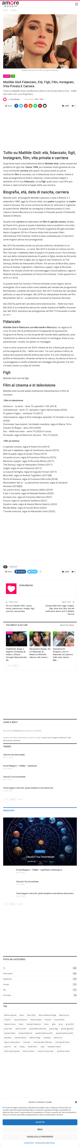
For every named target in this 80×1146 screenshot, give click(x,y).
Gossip (6, 76)
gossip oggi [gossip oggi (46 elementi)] (53, 1028)
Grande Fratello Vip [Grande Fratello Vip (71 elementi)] (25, 1033)
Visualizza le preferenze (40, 1137)
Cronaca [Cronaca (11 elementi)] (48, 1019)
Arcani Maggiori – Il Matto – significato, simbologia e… (39, 870)
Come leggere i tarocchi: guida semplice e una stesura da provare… (45, 893)
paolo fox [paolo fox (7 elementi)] (7, 1046)
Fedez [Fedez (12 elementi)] (21, 1024)
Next (16, 665)
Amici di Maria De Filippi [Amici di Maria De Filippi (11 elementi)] (47, 1015)
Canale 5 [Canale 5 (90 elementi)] (7, 1019)
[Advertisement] (40, 128)
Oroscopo (40, 851)
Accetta (40, 1122)
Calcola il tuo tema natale (40, 856)
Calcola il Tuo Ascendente (27, 881)
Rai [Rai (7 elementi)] (15, 1046)
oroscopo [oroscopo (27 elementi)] (26, 1042)
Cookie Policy (29, 1143)
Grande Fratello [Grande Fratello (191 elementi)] (9, 1033)
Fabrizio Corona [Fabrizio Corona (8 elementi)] (10, 1024)
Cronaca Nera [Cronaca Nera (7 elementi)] (59, 1019)
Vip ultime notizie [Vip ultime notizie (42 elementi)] (63, 1051)
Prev (9, 665)
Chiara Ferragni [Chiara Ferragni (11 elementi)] (35, 1019)
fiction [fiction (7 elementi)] (46, 1024)
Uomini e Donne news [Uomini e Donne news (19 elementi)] (46, 1051)
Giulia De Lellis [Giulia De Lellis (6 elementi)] (20, 1028)
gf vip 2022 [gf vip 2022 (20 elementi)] (70, 1024)
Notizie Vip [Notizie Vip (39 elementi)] (58, 1037)
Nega (40, 1129)
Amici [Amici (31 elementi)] (22, 1015)
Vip (13, 76)
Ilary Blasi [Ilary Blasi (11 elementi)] (7, 1037)
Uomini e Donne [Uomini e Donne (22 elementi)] (28, 1051)
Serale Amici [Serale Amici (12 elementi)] (32, 1046)
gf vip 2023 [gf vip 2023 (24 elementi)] (8, 1028)
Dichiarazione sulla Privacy (45, 1143)
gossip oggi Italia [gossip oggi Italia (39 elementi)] (67, 1028)
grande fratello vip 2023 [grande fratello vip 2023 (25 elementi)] (64, 1033)
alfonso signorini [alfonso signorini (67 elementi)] (10, 1015)
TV (4, 967)
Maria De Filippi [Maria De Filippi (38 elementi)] (35, 1037)
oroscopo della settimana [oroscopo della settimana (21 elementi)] (42, 1042)
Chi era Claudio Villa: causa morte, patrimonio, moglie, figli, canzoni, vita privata (20, 608)
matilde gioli (13, 566)
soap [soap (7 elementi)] (42, 1046)
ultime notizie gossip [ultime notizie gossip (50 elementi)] (11, 1051)
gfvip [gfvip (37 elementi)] (53, 1024)
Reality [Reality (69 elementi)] (22, 1046)
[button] (76, 1102)
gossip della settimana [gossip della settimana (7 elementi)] (37, 1028)
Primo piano (8, 973)
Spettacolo (7, 978)
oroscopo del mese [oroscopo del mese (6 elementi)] (62, 1042)
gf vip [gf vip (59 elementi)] (60, 1024)
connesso (17, 730)
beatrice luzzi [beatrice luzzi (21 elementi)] (64, 1015)
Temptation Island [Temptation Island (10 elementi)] (53, 1046)
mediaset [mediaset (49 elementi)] (47, 1037)
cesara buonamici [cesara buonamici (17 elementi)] (20, 1019)
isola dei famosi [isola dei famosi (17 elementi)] (20, 1037)
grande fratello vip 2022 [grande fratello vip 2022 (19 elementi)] (44, 1033)
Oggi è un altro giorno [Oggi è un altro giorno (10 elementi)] (12, 1042)
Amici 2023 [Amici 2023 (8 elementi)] (31, 1015)
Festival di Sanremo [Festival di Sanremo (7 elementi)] (34, 1024)
